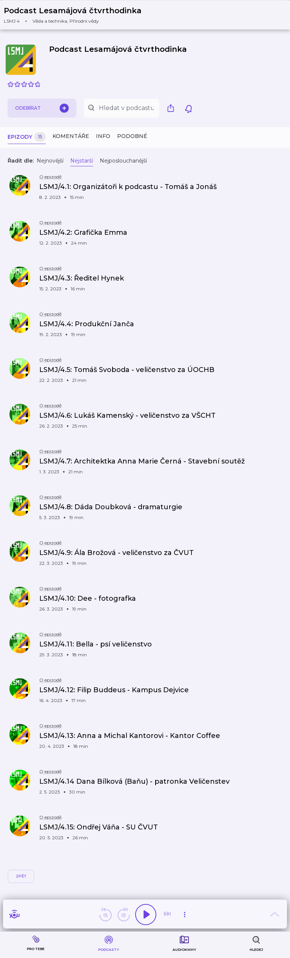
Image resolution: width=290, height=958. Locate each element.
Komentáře (70, 136)
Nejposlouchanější (123, 160)
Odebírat (42, 108)
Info (103, 136)
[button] (77, 14)
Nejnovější (50, 160)
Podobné (132, 136)
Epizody (27, 137)
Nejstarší (81, 160)
